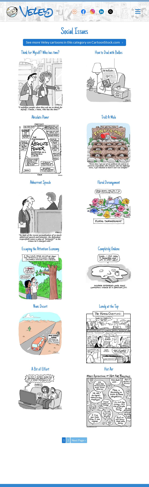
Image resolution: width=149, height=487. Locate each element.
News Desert (40, 306)
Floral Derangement (109, 182)
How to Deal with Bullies (109, 52)
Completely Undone (108, 249)
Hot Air (108, 369)
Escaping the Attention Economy (40, 249)
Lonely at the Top (109, 306)
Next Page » (79, 440)
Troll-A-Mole (108, 117)
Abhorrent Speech (40, 182)
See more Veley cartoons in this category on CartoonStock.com (74, 42)
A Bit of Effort (40, 369)
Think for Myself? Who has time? (40, 52)
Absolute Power (40, 117)
